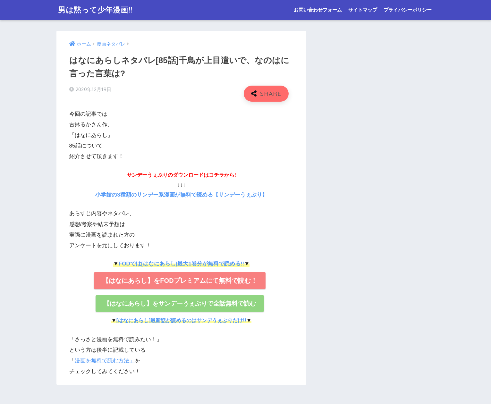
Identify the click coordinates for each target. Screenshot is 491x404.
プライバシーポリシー (408, 10)
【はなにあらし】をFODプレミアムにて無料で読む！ (179, 280)
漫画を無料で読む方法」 (105, 361)
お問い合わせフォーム (318, 10)
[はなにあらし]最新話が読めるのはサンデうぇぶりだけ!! (181, 320)
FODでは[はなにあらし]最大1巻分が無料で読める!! (181, 264)
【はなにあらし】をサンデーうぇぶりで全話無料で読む (180, 303)
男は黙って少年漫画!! (95, 9)
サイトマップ (362, 10)
